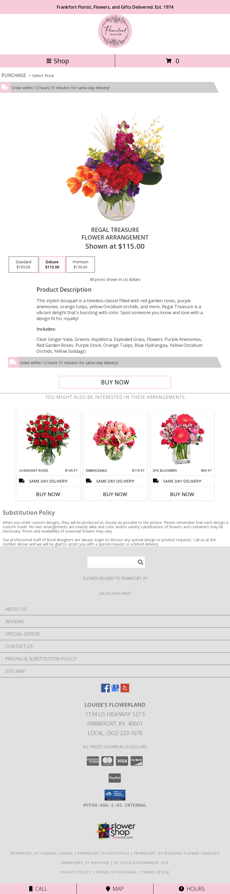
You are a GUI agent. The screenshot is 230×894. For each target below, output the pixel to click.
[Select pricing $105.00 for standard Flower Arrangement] (23, 264)
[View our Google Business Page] (115, 690)
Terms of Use (156, 872)
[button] (115, 795)
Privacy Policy (76, 872)
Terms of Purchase (116, 872)
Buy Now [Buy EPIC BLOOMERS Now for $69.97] (182, 494)
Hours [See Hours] (192, 888)
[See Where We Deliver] (115, 593)
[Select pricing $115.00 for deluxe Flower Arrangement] (52, 264)
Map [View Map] (115, 888)
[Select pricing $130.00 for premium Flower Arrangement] (80, 264)
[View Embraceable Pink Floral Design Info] (115, 439)
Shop (57, 60)
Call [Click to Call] (38, 888)
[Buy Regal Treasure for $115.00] (115, 382)
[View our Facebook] (105, 690)
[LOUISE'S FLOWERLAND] (115, 46)
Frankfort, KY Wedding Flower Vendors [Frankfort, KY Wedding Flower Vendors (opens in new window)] (176, 853)
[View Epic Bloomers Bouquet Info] (182, 439)
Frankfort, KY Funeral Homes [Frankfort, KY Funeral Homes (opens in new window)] (42, 853)
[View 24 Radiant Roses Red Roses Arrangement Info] (48, 439)
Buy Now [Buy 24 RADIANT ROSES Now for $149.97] (48, 494)
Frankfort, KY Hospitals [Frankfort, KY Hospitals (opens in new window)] (103, 853)
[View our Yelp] (125, 690)
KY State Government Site (141, 862)
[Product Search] (116, 562)
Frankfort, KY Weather (85, 862)
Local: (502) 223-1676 (115, 733)
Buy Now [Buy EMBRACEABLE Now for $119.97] (115, 494)
